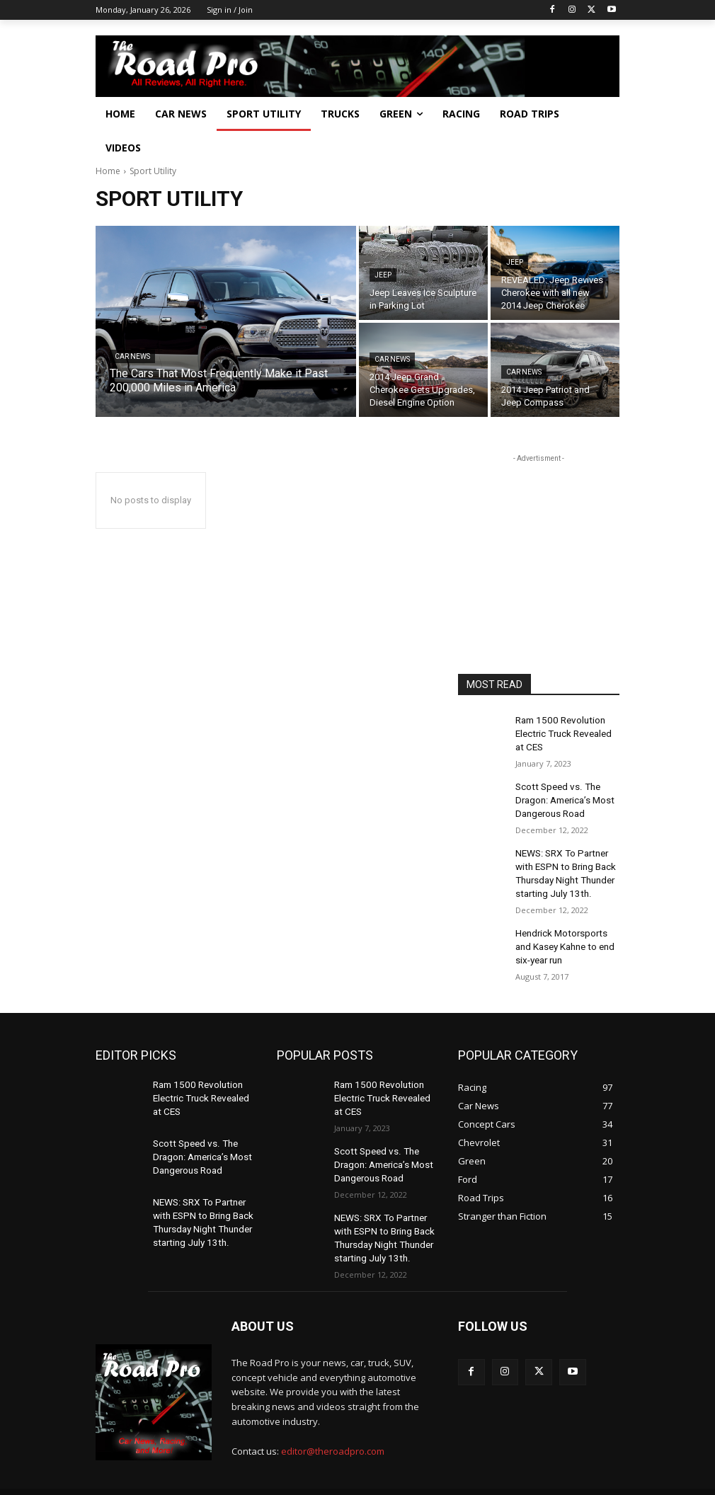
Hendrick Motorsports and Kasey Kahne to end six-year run (566, 929)
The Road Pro (123, 1467)
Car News (132, 356)
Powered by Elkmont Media (280, 1467)
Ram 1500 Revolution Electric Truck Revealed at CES (566, 731)
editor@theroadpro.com (332, 1415)
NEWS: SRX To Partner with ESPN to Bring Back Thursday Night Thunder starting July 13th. (562, 860)
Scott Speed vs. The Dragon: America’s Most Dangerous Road (562, 793)
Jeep (382, 275)
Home (108, 171)
